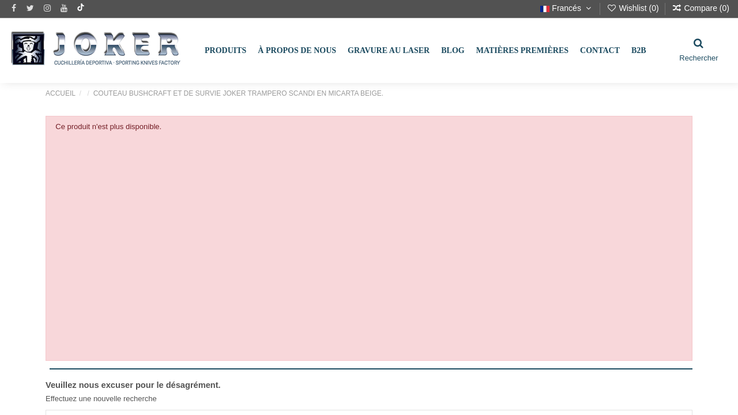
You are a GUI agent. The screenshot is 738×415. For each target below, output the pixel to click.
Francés (566, 8)
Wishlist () (634, 8)
